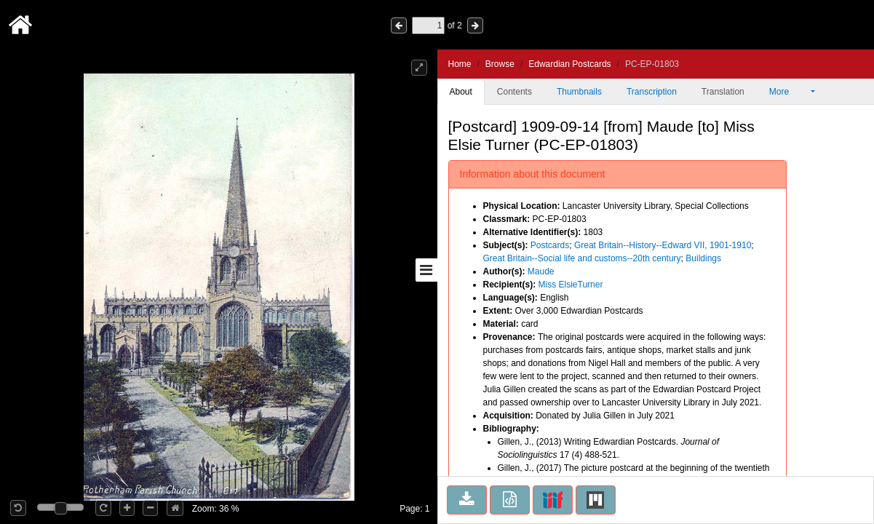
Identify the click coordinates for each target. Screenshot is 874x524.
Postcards (550, 245)
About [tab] (461, 92)
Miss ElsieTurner (571, 284)
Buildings (703, 258)
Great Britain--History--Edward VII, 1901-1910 (662, 245)
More (789, 92)
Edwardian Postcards (569, 64)
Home (460, 64)
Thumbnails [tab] (579, 92)
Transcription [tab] (652, 92)
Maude (541, 271)
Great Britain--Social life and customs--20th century (582, 258)
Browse (500, 64)
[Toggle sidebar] (426, 270)
